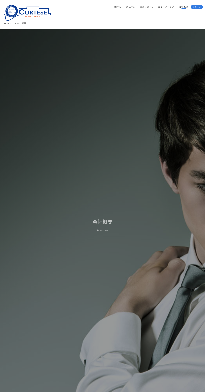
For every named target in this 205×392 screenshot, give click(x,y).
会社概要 (183, 7)
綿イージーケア (166, 7)
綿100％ (130, 7)
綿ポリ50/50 (146, 7)
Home (117, 7)
